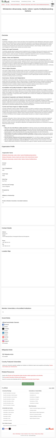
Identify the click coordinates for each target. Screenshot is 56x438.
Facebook (5, 428)
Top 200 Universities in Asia (8, 403)
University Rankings (15, 1)
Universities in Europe (7, 414)
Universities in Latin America (8, 412)
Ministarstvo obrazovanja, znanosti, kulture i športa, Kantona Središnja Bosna (19, 159)
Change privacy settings (39, 433)
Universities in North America (8, 410)
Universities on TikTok (34, 401)
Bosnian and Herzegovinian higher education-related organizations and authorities (25, 375)
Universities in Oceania (7, 420)
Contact (22, 433)
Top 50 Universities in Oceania (8, 405)
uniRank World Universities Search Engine (30, 379)
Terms (29, 433)
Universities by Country (26, 1)
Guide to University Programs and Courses (37, 408)
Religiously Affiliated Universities (36, 416)
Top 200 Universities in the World (9, 393)
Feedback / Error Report (28, 383)
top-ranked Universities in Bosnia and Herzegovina (15, 377)
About (14, 433)
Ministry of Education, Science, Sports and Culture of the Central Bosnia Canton (20, 157)
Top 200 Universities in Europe (9, 399)
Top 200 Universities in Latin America (10, 397)
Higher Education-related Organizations (37, 412)
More (34, 1)
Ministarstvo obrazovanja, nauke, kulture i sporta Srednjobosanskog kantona (19, 155)
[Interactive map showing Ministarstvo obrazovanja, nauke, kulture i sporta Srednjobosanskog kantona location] (28, 269)
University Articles (33, 410)
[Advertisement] (28, 23)
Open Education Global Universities (9, 425)
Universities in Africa (7, 416)
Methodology (18, 433)
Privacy (32, 433)
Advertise (26, 433)
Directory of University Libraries (35, 414)
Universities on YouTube (34, 399)
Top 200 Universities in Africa (8, 401)
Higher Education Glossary (35, 418)
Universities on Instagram (34, 397)
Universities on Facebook (34, 393)
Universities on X (33, 395)
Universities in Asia (6, 418)
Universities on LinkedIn (34, 403)
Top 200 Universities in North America (10, 395)
